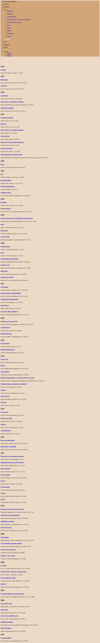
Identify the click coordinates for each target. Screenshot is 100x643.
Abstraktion (10, 11)
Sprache (6, 51)
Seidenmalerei (10, 33)
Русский (9, 53)
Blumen (9, 28)
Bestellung (6, 6)
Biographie (6, 44)
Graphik (9, 36)
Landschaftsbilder (11, 16)
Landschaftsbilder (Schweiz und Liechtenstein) (18, 19)
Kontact (6, 47)
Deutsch (9, 56)
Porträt (8, 25)
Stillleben (9, 30)
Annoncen (6, 4)
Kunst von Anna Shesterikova (9, 1)
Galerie (5, 9)
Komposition (10, 13)
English (9, 54)
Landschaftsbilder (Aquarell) (14, 22)
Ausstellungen (7, 39)
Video (5, 42)
